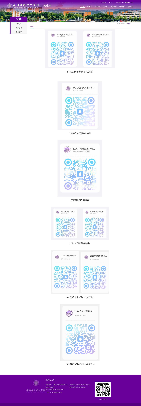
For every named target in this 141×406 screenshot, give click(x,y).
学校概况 (89, 7)
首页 (82, 7)
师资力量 (114, 7)
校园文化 (105, 7)
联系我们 (130, 7)
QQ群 (19, 24)
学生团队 (122, 7)
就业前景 (97, 7)
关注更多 (19, 32)
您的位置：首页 (121, 23)
